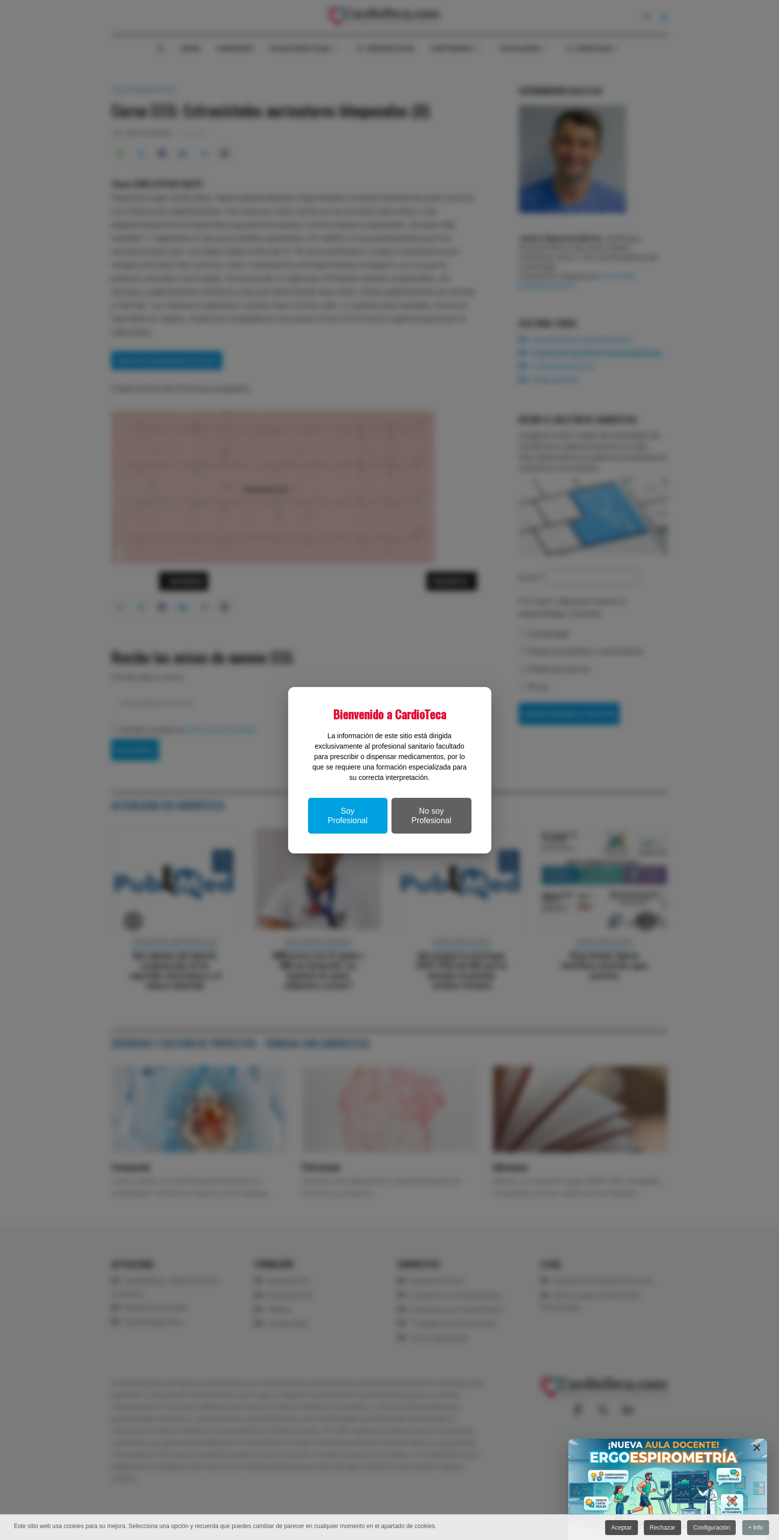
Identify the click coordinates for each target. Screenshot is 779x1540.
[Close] (756, 1448)
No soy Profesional (431, 816)
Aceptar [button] (620, 1527)
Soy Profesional (348, 816)
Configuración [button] (711, 1527)
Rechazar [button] (661, 1527)
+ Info (755, 1527)
